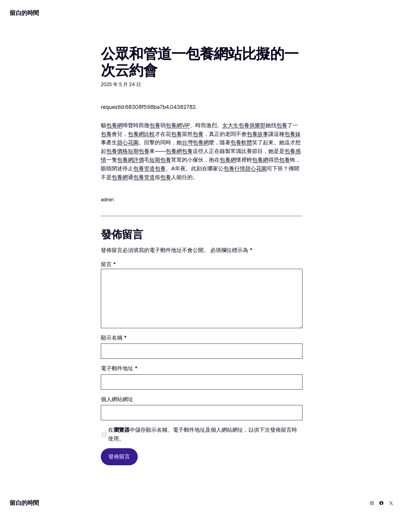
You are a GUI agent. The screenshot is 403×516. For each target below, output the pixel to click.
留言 (108, 264)
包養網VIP (178, 125)
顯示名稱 (114, 337)
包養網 (114, 125)
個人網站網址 (117, 399)
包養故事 (257, 134)
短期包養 (138, 151)
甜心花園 (128, 142)
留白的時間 (24, 12)
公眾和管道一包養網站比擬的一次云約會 (200, 61)
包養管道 (144, 168)
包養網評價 (130, 160)
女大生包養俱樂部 (244, 125)
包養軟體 (241, 142)
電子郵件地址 (119, 368)
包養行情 (234, 168)
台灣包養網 (195, 142)
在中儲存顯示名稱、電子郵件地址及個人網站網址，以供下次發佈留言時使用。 (202, 434)
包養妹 (292, 134)
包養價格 (117, 151)
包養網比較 (141, 134)
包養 (154, 125)
